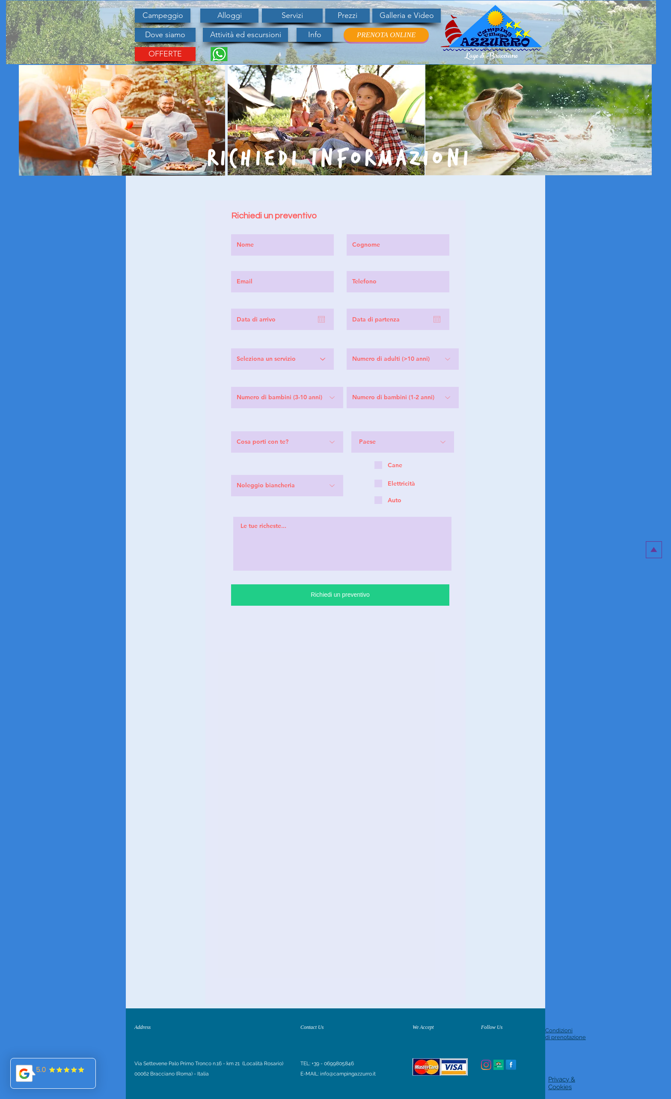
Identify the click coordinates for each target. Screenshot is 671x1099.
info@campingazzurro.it (348, 1074)
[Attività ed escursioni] (245, 35)
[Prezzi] (347, 16)
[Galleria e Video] (406, 16)
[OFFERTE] (165, 54)
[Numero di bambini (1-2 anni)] (403, 397)
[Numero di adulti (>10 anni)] (403, 359)
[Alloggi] (229, 16)
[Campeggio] (162, 16)
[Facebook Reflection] (511, 1065)
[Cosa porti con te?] (287, 442)
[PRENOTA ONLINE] (386, 35)
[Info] (315, 35)
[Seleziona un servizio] (282, 359)
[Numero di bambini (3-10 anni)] (287, 397)
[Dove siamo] (165, 35)
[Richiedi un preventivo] (340, 595)
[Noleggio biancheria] (287, 485)
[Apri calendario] (321, 319)
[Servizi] (292, 16)
